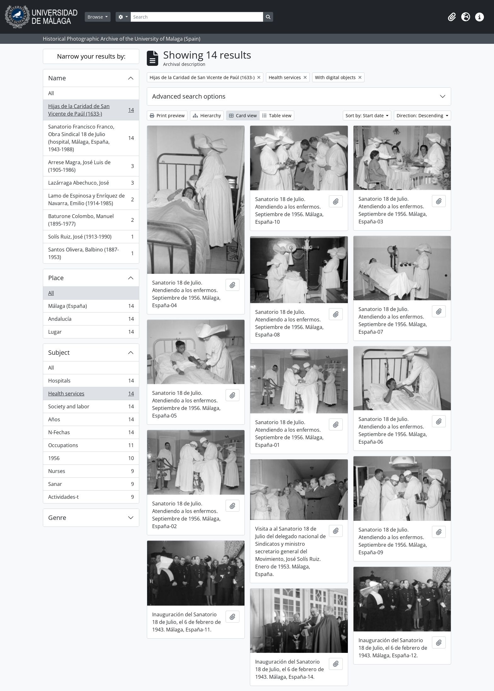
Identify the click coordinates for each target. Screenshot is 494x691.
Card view (243, 115)
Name (57, 78)
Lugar (91, 333)
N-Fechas (91, 434)
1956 (91, 459)
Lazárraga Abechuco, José (91, 184)
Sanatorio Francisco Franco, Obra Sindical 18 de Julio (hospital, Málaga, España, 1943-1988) (91, 138)
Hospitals (91, 382)
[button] (452, 17)
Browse (96, 17)
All (51, 93)
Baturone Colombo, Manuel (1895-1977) (91, 220)
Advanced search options (189, 96)
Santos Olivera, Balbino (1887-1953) (91, 253)
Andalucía (91, 320)
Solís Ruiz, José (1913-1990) (91, 238)
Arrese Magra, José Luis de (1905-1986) (91, 166)
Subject (59, 352)
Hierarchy (207, 115)
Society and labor (91, 408)
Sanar (91, 485)
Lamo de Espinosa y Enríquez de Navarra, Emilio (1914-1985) (91, 199)
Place (56, 278)
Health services (91, 395)
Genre (57, 517)
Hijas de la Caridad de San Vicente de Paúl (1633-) (91, 110)
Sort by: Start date (365, 115)
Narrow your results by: (91, 56)
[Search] (196, 17)
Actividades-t (91, 498)
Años (91, 421)
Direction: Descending (421, 115)
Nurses (91, 472)
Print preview (167, 115)
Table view (276, 115)
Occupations (91, 446)
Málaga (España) (91, 307)
